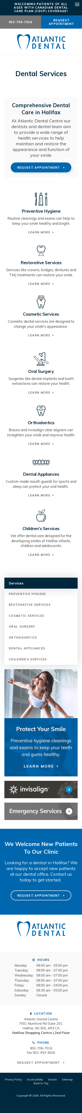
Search (52, 1079)
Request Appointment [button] (61, 22)
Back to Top (41, 1083)
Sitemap (67, 1079)
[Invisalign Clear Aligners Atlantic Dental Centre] (41, 789)
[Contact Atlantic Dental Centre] (41, 811)
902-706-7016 (20, 22)
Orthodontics (23, 637)
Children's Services (28, 659)
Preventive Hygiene (27, 594)
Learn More (39, 232)
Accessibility (35, 1079)
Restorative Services (30, 604)
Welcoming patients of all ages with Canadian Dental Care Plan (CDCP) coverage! (41, 7)
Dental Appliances (27, 648)
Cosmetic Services (26, 615)
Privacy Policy (13, 1079)
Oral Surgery (22, 626)
